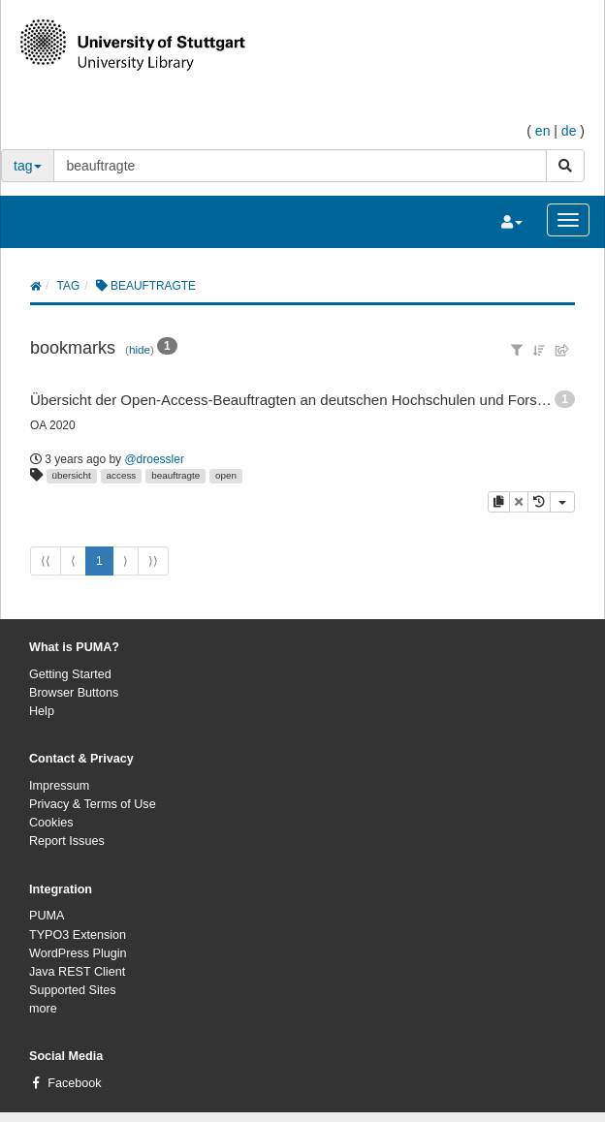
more (43, 1008)
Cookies (51, 822)
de (569, 131)
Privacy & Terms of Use (92, 804)
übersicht (71, 475)
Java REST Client (77, 972)
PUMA (46, 915)
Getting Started (70, 674)
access (122, 475)
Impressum (59, 786)
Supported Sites (72, 990)
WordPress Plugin (78, 953)
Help (41, 711)
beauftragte (175, 475)
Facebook (74, 1083)
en (543, 131)
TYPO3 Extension (77, 935)
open (226, 475)
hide (139, 349)
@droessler (154, 459)
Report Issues (67, 841)
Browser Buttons (73, 693)
